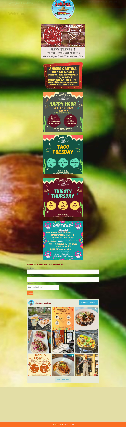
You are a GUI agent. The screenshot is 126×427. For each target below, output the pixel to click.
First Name (30, 47)
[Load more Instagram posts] (63, 158)
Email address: (43, 64)
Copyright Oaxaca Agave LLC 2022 (63, 424)
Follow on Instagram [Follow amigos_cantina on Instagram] (88, 81)
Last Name (30, 54)
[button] (39, 96)
